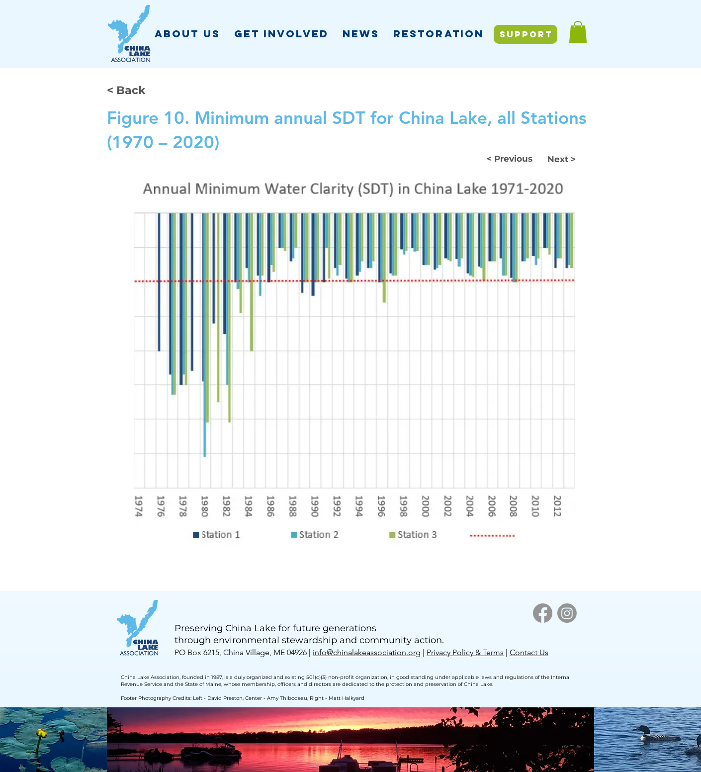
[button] (187, 33)
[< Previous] (509, 159)
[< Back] (140, 90)
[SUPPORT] (525, 34)
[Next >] (560, 159)
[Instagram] (567, 613)
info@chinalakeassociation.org (367, 652)
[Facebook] (542, 613)
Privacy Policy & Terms (465, 652)
